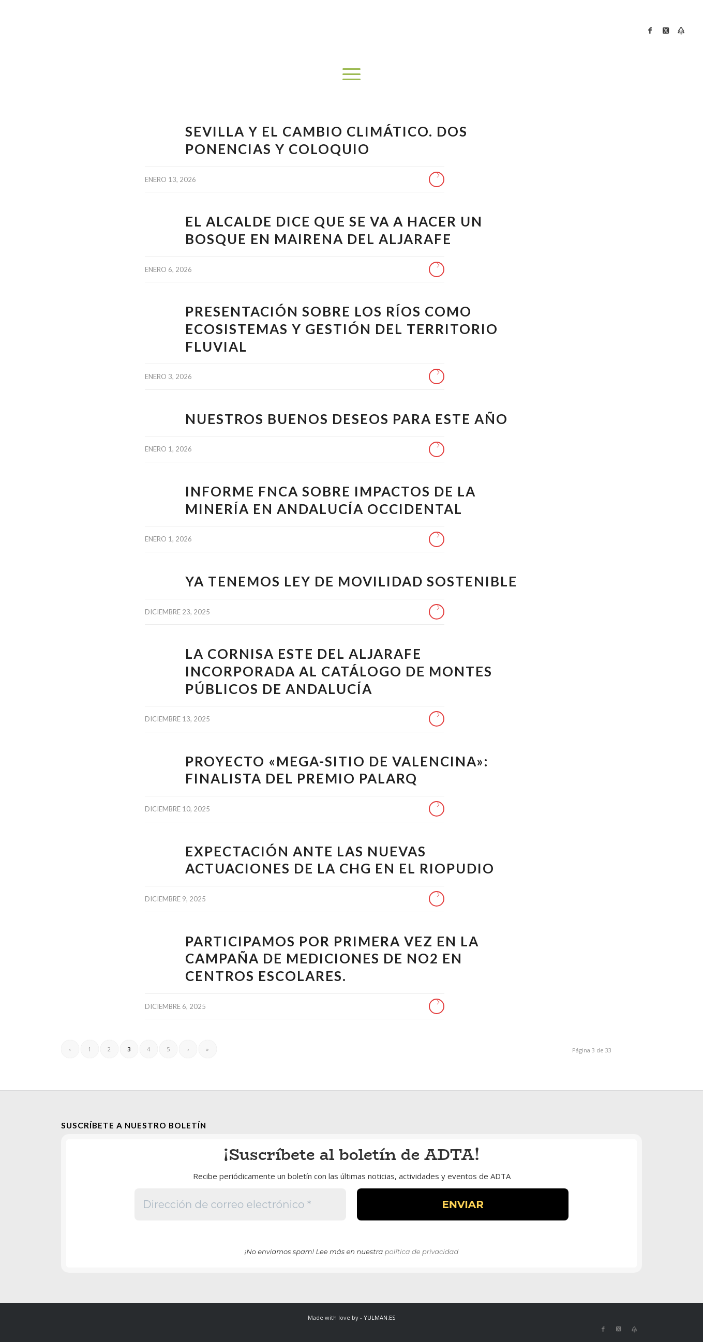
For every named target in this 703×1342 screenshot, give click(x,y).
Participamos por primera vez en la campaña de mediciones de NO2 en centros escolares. (332, 959)
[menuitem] (351, 74)
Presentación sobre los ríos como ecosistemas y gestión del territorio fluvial (341, 329)
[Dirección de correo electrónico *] (240, 1204)
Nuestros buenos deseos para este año (346, 419)
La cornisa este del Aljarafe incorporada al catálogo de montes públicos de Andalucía (338, 671)
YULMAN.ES (379, 1317)
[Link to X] (666, 30)
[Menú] (351, 74)
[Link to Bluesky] (681, 30)
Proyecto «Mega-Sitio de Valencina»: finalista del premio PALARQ (336, 770)
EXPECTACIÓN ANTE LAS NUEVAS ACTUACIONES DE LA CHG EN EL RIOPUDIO (340, 860)
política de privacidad (422, 1251)
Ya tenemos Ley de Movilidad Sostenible (351, 581)
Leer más (436, 179)
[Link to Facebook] (650, 30)
